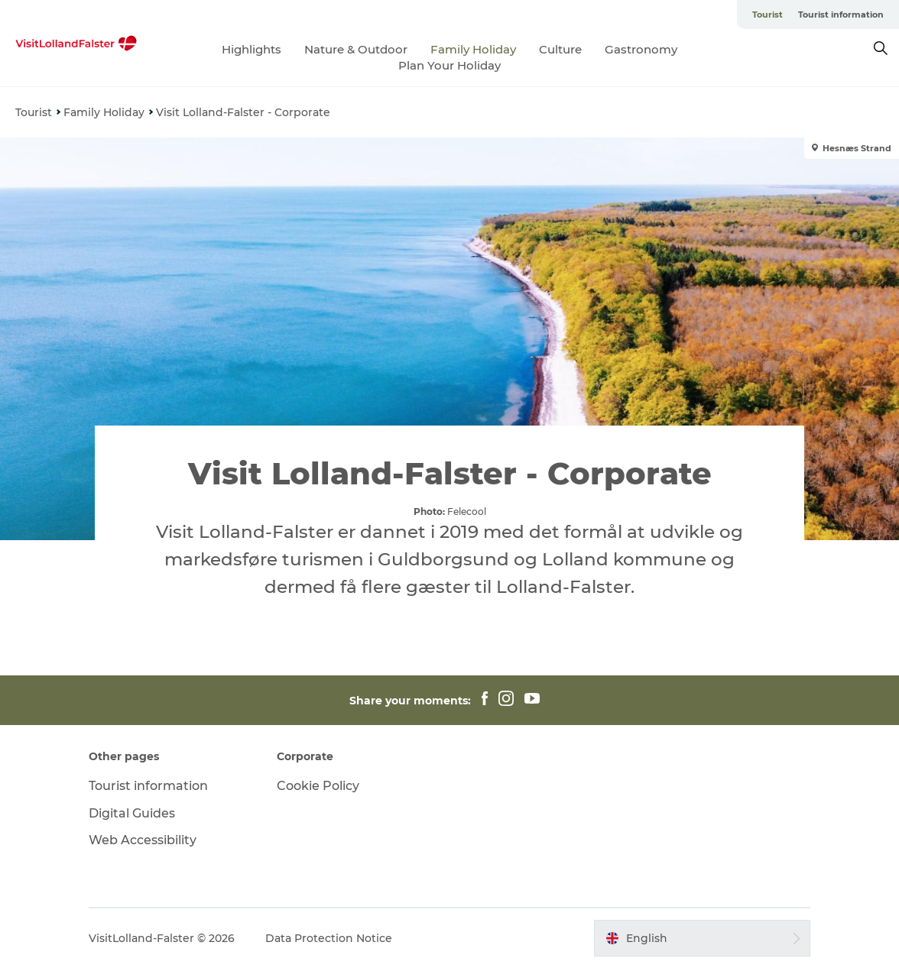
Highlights (251, 49)
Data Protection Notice (328, 938)
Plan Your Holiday (449, 65)
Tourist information (841, 14)
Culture (560, 49)
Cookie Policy (318, 786)
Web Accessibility (142, 840)
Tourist (767, 14)
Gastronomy (641, 49)
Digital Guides (132, 813)
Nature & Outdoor (355, 49)
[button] (702, 938)
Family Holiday (473, 49)
